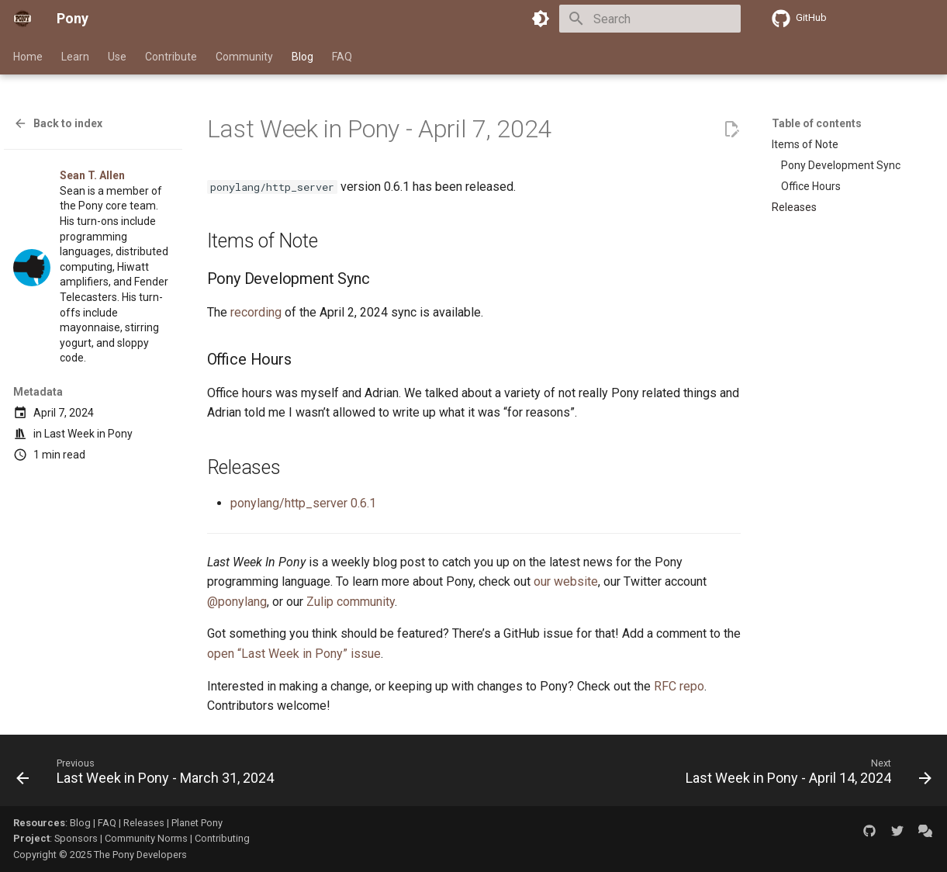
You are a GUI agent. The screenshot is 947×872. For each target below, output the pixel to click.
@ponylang (237, 601)
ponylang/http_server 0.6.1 (303, 503)
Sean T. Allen (92, 175)
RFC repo (679, 686)
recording (256, 312)
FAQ (342, 56)
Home (28, 56)
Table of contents (817, 123)
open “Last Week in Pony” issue (294, 653)
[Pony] (22, 18)
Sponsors (76, 838)
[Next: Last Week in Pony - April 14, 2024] (805, 775)
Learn (75, 56)
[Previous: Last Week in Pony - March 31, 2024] (148, 775)
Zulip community (350, 601)
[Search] (650, 19)
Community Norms (146, 838)
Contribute (171, 56)
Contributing (222, 838)
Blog (302, 56)
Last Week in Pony (88, 433)
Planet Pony (197, 823)
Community (244, 56)
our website (566, 581)
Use (117, 56)
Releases (143, 823)
